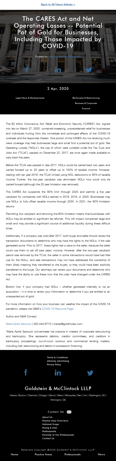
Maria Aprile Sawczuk (18, 324)
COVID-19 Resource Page (57, 309)
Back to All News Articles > (58, 4)
